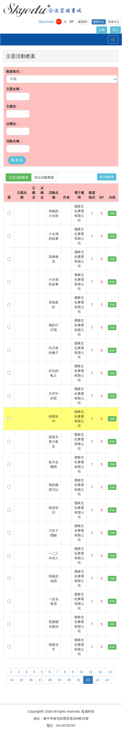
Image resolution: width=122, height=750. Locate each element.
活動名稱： (14, 141)
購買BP (82, 22)
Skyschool (46, 22)
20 (69, 680)
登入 (115, 30)
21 (78, 680)
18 (50, 680)
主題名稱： (14, 89)
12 (100, 672)
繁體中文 (98, 22)
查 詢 (17, 160)
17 (40, 680)
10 (81, 672)
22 (88, 680)
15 (21, 680)
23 (97, 680)
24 (107, 680)
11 (91, 672)
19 (59, 680)
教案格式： (14, 71)
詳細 (112, 213)
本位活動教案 (44, 177)
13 (110, 672)
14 (12, 680)
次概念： (12, 124)
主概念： (12, 106)
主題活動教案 (18, 177)
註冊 (102, 30)
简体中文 (113, 22)
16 (31, 680)
